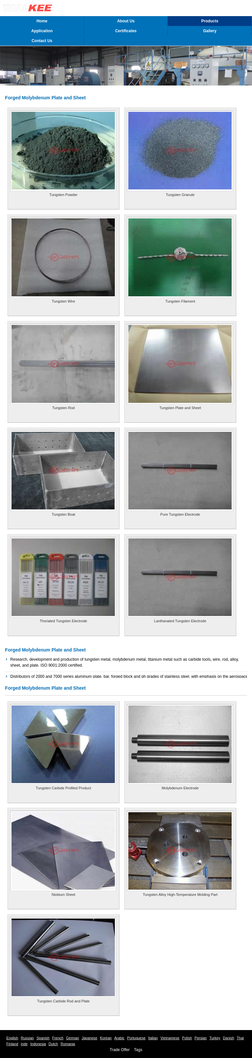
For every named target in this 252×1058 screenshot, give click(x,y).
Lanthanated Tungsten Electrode (180, 621)
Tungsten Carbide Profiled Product (63, 788)
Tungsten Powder (63, 195)
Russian (27, 1038)
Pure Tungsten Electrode (180, 514)
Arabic (119, 1038)
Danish (228, 1038)
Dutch (53, 1044)
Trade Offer (120, 1049)
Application (41, 31)
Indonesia (38, 1044)
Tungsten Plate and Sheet (180, 408)
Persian (201, 1038)
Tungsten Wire (63, 301)
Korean (106, 1038)
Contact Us (42, 40)
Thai (240, 1038)
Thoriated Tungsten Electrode (63, 621)
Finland (12, 1044)
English (12, 1038)
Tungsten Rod (63, 408)
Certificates (125, 31)
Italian (153, 1038)
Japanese (89, 1038)
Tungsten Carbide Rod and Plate (63, 1001)
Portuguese (136, 1038)
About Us (126, 21)
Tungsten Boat (63, 514)
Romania (68, 1044)
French (57, 1038)
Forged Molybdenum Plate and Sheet (45, 649)
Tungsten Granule (180, 195)
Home (41, 21)
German (72, 1038)
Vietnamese (169, 1038)
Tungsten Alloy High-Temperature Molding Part (180, 895)
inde (24, 1044)
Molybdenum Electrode (180, 788)
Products (209, 21)
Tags (138, 1049)
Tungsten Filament (180, 301)
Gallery (210, 31)
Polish (187, 1038)
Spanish (43, 1038)
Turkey (214, 1038)
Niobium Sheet (63, 895)
